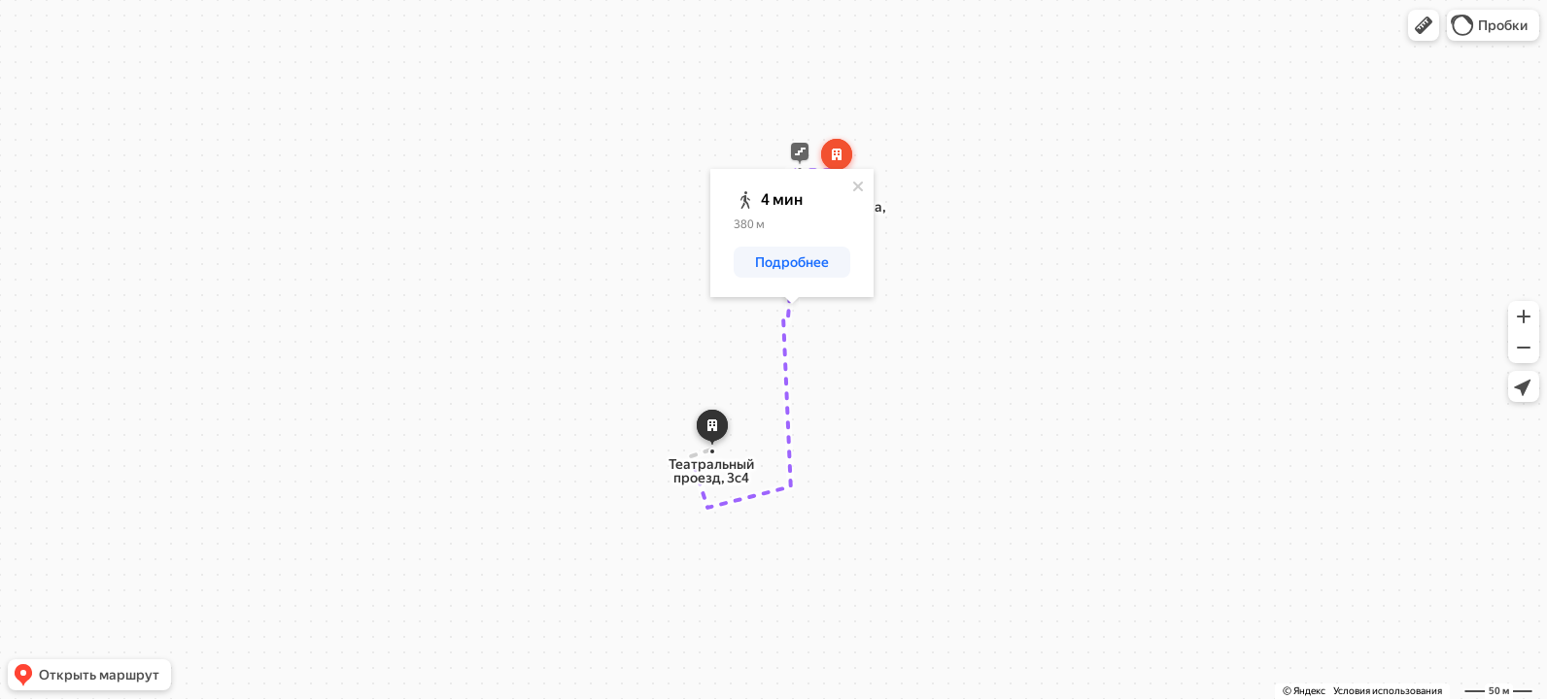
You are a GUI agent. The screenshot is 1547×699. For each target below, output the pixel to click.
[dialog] (792, 233)
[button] (1423, 25)
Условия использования (1387, 690)
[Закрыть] (858, 186)
